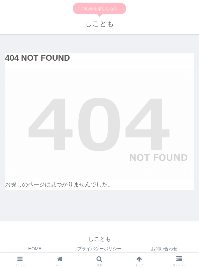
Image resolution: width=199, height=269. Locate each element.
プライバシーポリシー (99, 248)
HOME (34, 248)
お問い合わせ (164, 248)
